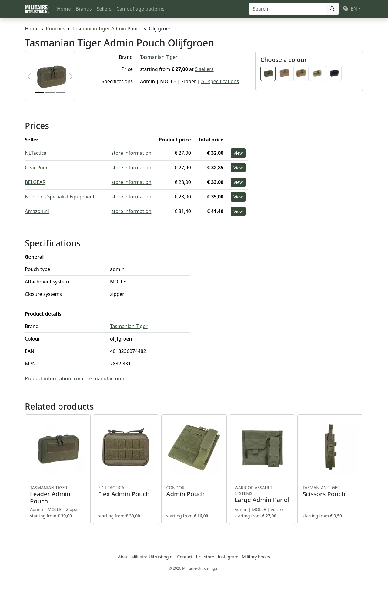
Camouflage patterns (140, 8)
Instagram (228, 557)
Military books (256, 557)
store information (132, 153)
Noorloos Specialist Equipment (60, 196)
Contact (184, 557)
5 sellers (204, 69)
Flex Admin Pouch (126, 491)
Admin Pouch (194, 491)
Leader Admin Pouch (57, 495)
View (238, 153)
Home (64, 8)
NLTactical (36, 153)
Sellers (104, 8)
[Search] (287, 9)
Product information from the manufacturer (75, 378)
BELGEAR (35, 182)
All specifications (220, 81)
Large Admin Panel (262, 494)
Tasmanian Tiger (159, 57)
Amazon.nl (37, 211)
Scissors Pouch (330, 491)
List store (205, 557)
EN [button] (350, 8)
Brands (84, 8)
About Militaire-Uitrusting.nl (145, 557)
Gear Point (37, 167)
